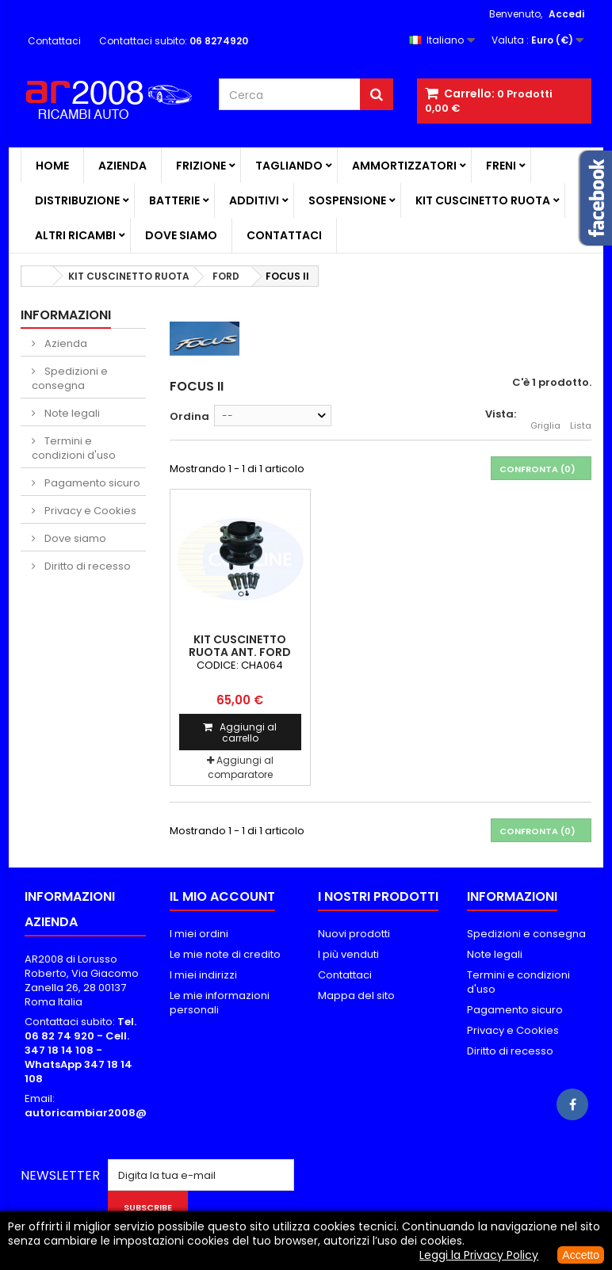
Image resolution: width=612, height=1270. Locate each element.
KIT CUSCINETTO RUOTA (482, 200)
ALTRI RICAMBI (75, 235)
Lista (580, 417)
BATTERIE (174, 200)
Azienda (122, 166)
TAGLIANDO (289, 166)
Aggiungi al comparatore (240, 767)
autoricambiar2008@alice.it (104, 1112)
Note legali (71, 413)
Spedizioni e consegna (70, 378)
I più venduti (348, 954)
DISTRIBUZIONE (77, 200)
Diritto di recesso (86, 566)
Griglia (545, 417)
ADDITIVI (254, 200)
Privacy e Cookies (89, 510)
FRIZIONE (201, 166)
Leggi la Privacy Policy (478, 1255)
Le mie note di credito (225, 954)
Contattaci (54, 41)
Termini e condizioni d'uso (74, 448)
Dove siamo (181, 235)
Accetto (580, 1255)
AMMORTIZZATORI (404, 166)
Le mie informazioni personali (220, 1002)
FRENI (501, 166)
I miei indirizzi (203, 974)
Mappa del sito (356, 995)
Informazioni (66, 315)
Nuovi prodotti (354, 933)
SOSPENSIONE (347, 200)
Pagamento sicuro (91, 482)
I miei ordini (199, 933)
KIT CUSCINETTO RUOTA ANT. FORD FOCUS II (240, 652)
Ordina (189, 416)
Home (52, 166)
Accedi (566, 14)
